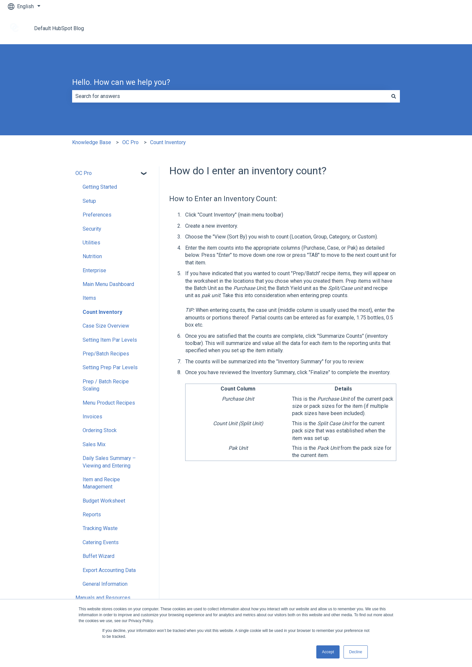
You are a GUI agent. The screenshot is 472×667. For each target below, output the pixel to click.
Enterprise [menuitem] (94, 270)
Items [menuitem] (89, 298)
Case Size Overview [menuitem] (106, 326)
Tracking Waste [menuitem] (100, 528)
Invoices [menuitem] (92, 416)
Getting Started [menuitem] (100, 187)
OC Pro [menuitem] (83, 173)
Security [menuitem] (92, 229)
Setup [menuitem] (89, 201)
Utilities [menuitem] (91, 242)
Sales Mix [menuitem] (94, 444)
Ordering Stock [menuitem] (100, 430)
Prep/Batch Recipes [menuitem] (106, 354)
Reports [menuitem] (92, 514)
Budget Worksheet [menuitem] (104, 501)
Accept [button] (328, 652)
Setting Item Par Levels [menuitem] (110, 340)
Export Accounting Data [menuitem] (109, 570)
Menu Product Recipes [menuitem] (109, 403)
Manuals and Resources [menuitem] (102, 598)
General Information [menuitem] (105, 584)
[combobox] (229, 96)
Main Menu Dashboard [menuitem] (108, 284)
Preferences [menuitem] (97, 215)
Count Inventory (168, 142)
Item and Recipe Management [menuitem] (101, 483)
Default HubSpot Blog (59, 28)
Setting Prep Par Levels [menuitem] (110, 367)
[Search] (393, 96)
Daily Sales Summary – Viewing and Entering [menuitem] (109, 461)
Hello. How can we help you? (121, 82)
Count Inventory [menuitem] (102, 312)
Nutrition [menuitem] (92, 256)
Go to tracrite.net (439, 28)
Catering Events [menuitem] (101, 542)
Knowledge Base (91, 142)
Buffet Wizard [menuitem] (98, 556)
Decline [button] (355, 652)
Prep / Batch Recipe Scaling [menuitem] (106, 385)
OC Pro (130, 142)
